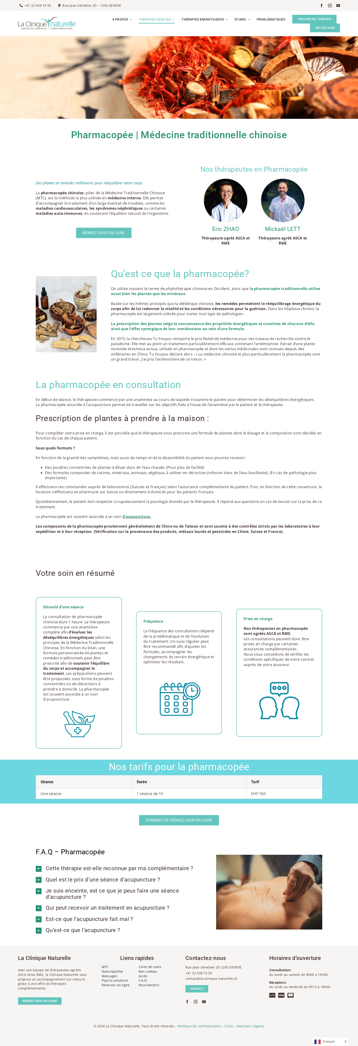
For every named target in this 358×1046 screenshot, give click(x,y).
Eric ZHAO (225, 229)
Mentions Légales (250, 1026)
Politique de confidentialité (199, 1026)
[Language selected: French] (330, 1041)
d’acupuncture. (136, 516)
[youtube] (338, 5)
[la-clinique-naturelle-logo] (47, 18)
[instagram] (330, 5)
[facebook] (321, 5)
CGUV (228, 1026)
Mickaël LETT (283, 229)
